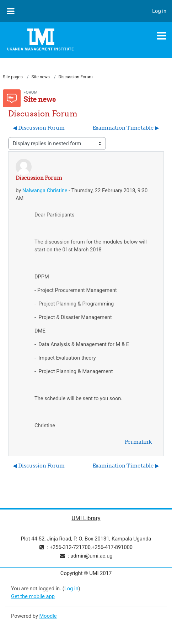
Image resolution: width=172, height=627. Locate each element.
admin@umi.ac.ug (91, 556)
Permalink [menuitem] (138, 441)
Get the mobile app (33, 596)
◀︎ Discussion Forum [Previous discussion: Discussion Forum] (39, 127)
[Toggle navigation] (162, 35)
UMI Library (85, 518)
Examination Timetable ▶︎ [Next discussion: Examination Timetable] (125, 127)
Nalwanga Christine (45, 190)
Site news (40, 76)
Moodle (48, 616)
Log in (159, 11)
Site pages (13, 76)
